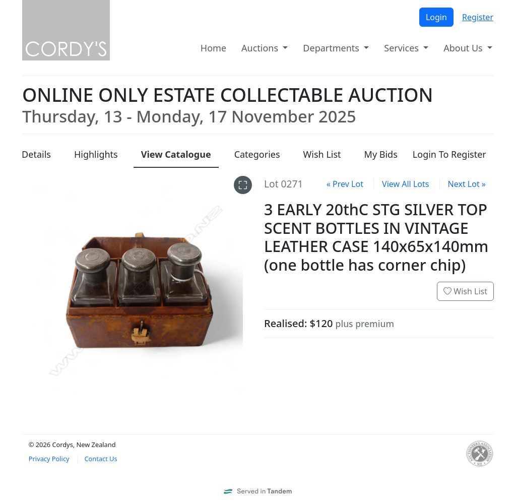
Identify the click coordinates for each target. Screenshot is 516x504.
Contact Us (100, 458)
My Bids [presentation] (381, 154)
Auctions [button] (261, 48)
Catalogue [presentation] (176, 154)
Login (436, 17)
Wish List (465, 291)
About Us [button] (464, 48)
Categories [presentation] (257, 154)
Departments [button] (332, 48)
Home (213, 48)
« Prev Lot (345, 184)
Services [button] (402, 48)
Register (477, 17)
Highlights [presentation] (96, 154)
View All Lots (405, 184)
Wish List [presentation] (322, 154)
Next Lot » (467, 184)
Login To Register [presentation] (449, 154)
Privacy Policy (49, 458)
